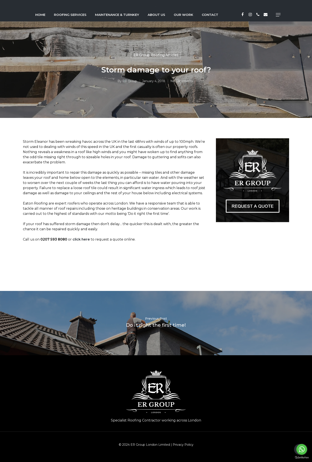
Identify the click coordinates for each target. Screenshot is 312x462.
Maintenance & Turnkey (117, 15)
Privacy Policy (183, 445)
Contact (210, 15)
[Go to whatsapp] (301, 449)
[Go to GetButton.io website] (302, 457)
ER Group (129, 81)
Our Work (183, 15)
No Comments (181, 81)
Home (40, 15)
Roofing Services (70, 15)
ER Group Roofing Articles (155, 55)
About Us (156, 15)
